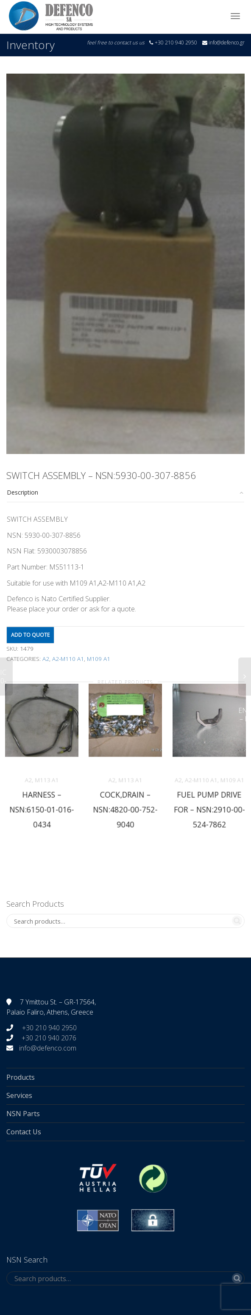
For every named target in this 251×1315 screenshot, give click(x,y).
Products (20, 1077)
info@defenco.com (47, 1048)
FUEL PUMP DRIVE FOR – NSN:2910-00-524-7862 (209, 808)
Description (22, 492)
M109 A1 (98, 659)
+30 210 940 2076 (49, 1038)
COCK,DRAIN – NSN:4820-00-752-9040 (125, 808)
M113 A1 (47, 780)
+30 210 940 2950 (48, 1027)
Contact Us (23, 1131)
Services (19, 1095)
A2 (45, 659)
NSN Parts (23, 1113)
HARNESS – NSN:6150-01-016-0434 (42, 808)
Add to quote (30, 634)
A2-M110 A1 (68, 659)
